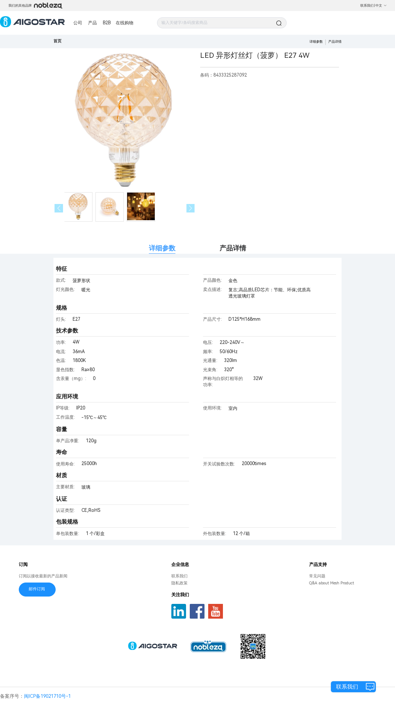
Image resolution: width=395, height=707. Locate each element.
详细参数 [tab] (162, 248)
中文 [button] (381, 5)
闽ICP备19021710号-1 (47, 696)
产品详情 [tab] (233, 248)
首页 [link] (57, 41)
